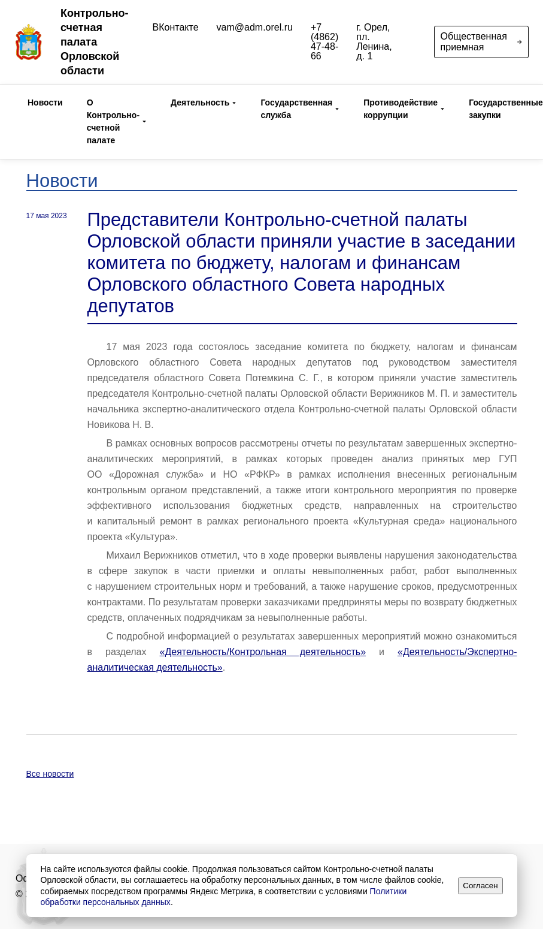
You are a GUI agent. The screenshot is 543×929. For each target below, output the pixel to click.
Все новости (50, 774)
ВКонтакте (176, 27)
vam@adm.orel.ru (255, 27)
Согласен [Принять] (480, 885)
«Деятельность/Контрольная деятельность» (263, 652)
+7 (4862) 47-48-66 (324, 42)
